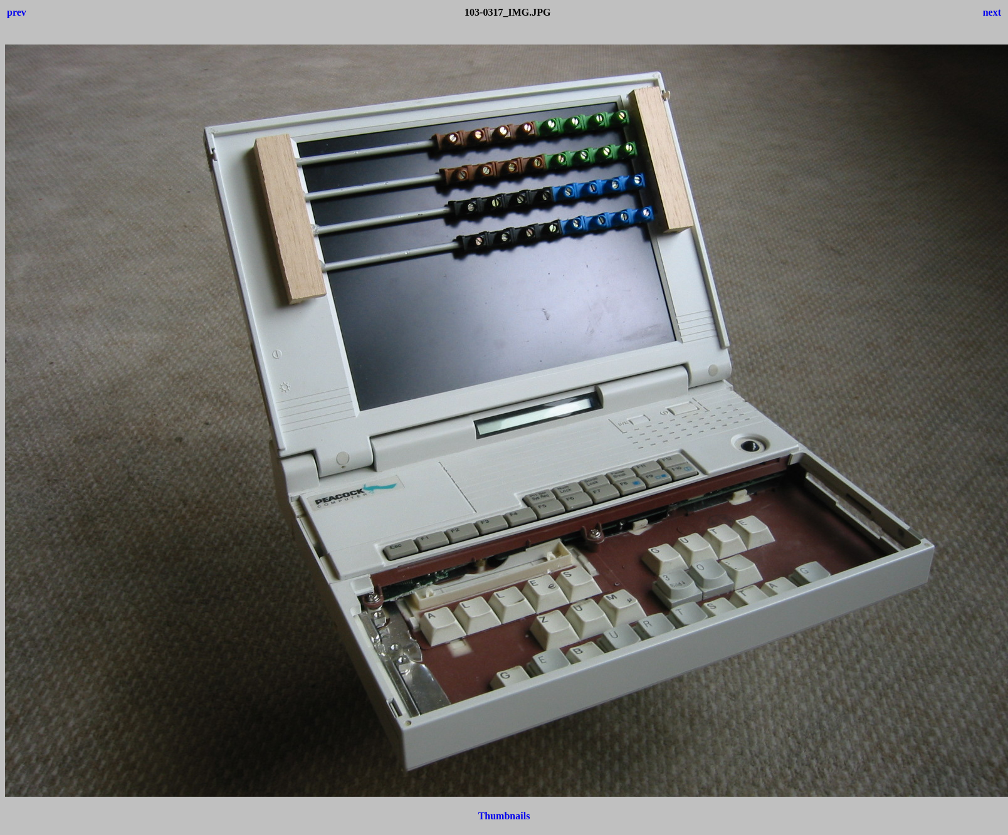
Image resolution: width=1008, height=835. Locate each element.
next (992, 12)
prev (16, 12)
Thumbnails (504, 816)
